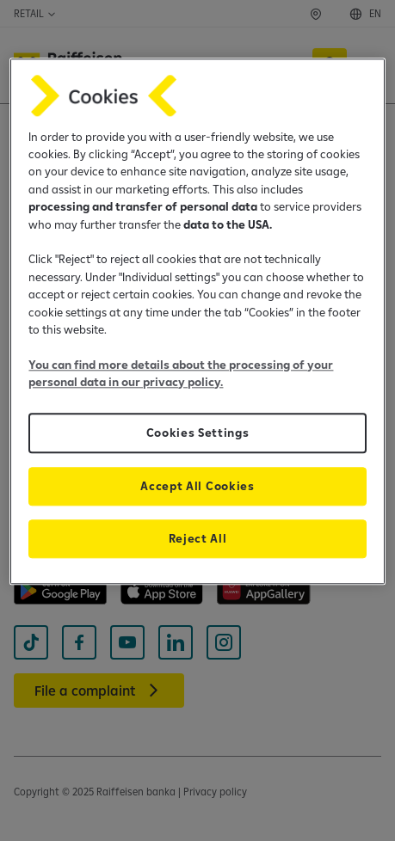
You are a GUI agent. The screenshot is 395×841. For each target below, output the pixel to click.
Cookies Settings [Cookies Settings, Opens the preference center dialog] (198, 432)
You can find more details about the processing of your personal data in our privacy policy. (180, 373)
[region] (197, 321)
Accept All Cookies (197, 486)
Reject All (198, 538)
